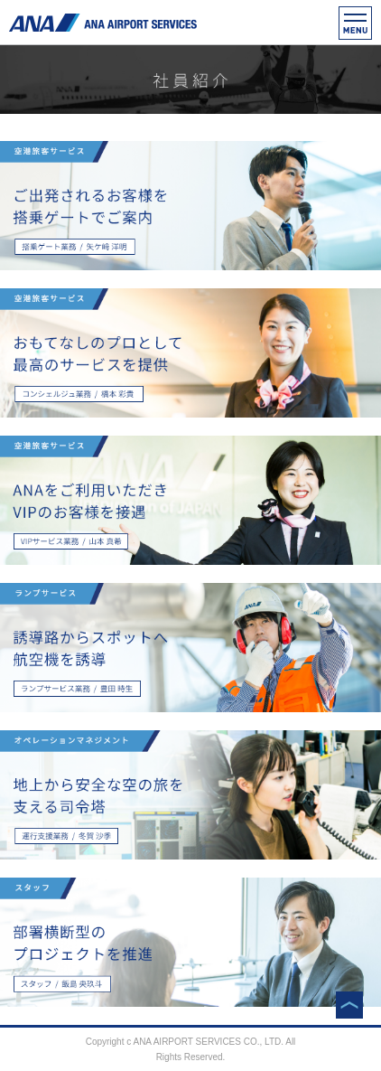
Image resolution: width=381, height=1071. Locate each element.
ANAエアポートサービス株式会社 (103, 23)
